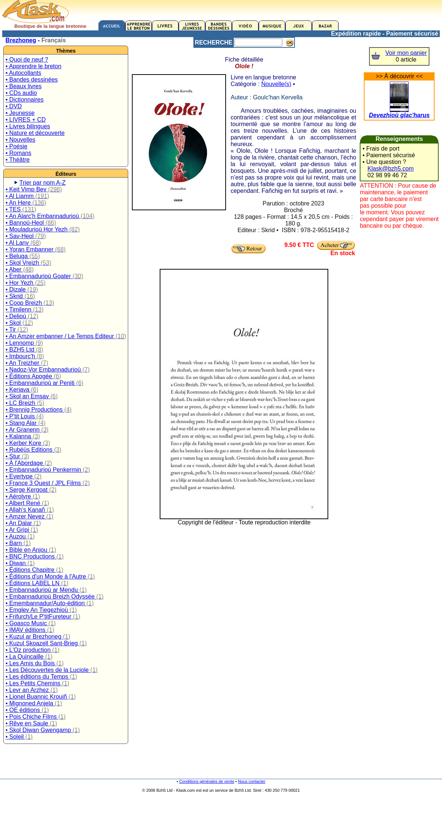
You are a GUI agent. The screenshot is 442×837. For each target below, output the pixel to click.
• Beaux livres (23, 86)
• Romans (18, 153)
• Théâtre (18, 159)
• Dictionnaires (25, 99)
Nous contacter (251, 781)
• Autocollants (23, 73)
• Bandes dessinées (32, 79)
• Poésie (16, 146)
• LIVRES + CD (26, 119)
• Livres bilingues (28, 126)
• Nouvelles (20, 139)
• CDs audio (21, 93)
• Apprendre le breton (34, 66)
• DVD (14, 106)
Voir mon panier (406, 53)
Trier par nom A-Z (42, 182)
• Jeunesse (20, 113)
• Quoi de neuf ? (27, 59)
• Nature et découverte (35, 133)
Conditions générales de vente (207, 781)
